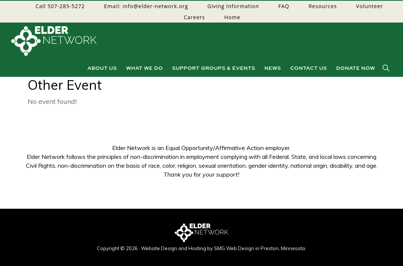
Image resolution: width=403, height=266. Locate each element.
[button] (386, 68)
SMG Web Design (234, 248)
